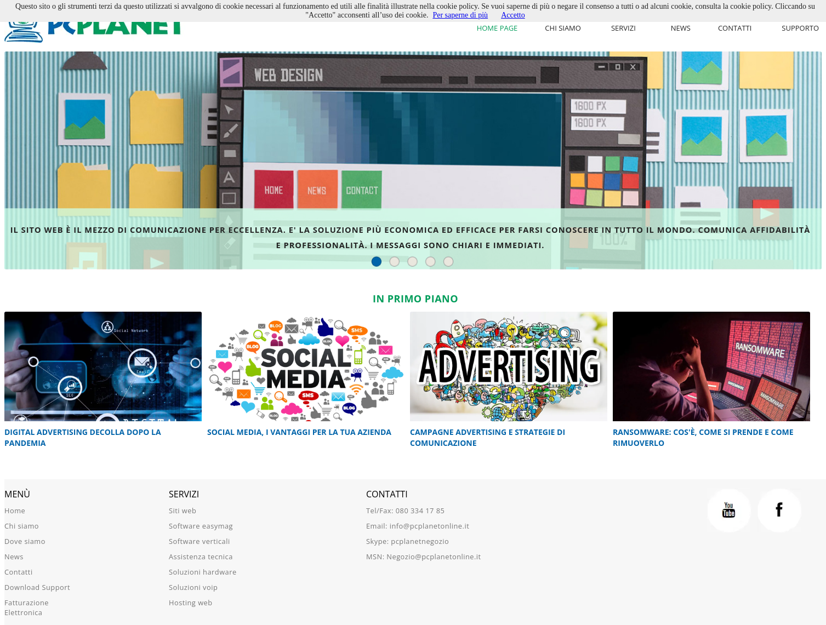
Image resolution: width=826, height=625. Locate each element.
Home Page (497, 28)
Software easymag (201, 526)
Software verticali (199, 541)
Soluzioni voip (193, 587)
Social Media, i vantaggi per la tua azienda (299, 432)
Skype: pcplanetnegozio (407, 541)
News (681, 28)
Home (14, 510)
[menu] (625, 28)
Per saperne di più (460, 15)
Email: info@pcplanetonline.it (417, 526)
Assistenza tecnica (201, 556)
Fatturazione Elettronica (26, 607)
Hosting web (191, 602)
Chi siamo (563, 28)
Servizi (623, 28)
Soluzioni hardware (203, 572)
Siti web (182, 510)
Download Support (37, 587)
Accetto (513, 15)
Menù (17, 494)
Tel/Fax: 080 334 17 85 (405, 510)
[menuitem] (625, 28)
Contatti (734, 28)
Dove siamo (24, 541)
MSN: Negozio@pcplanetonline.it (423, 556)
